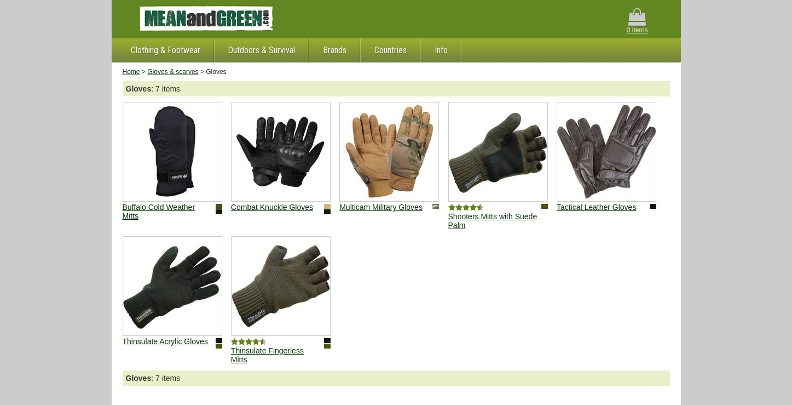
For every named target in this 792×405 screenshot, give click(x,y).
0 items (637, 21)
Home (131, 72)
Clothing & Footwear (165, 50)
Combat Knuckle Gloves (272, 207)
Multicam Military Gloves (381, 207)
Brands (334, 50)
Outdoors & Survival (261, 50)
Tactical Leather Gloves (597, 207)
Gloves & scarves (172, 72)
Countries (390, 50)
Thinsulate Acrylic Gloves (165, 341)
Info (441, 50)
